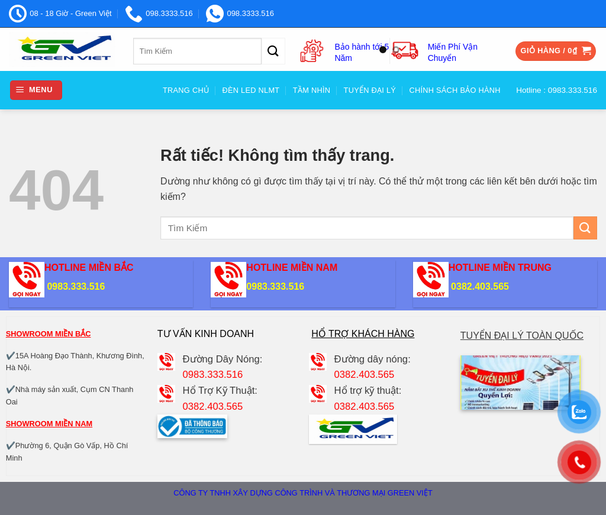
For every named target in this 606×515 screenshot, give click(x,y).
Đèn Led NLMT (251, 90)
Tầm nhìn (311, 90)
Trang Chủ (186, 90)
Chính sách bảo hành (454, 90)
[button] (556, 51)
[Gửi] (273, 51)
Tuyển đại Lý (370, 90)
